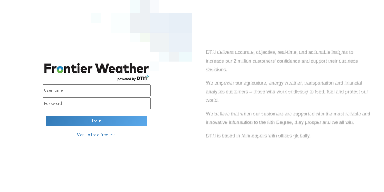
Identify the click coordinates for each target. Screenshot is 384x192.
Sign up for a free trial (97, 134)
